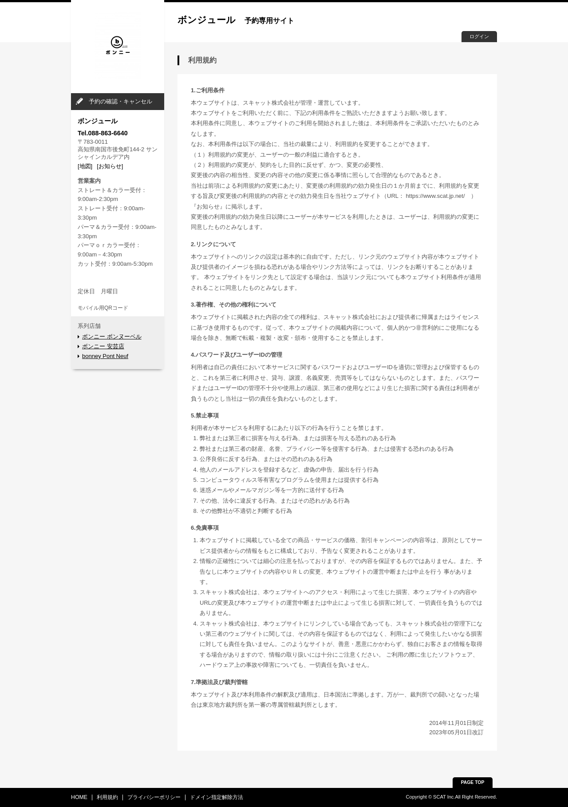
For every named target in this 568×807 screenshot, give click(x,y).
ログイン (479, 36)
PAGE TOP (473, 782)
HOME (79, 797)
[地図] (85, 166)
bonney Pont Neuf (105, 356)
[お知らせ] (110, 166)
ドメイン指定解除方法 (216, 797)
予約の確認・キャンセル (120, 101)
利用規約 (107, 797)
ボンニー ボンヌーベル (112, 336)
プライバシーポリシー (154, 797)
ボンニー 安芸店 (103, 346)
